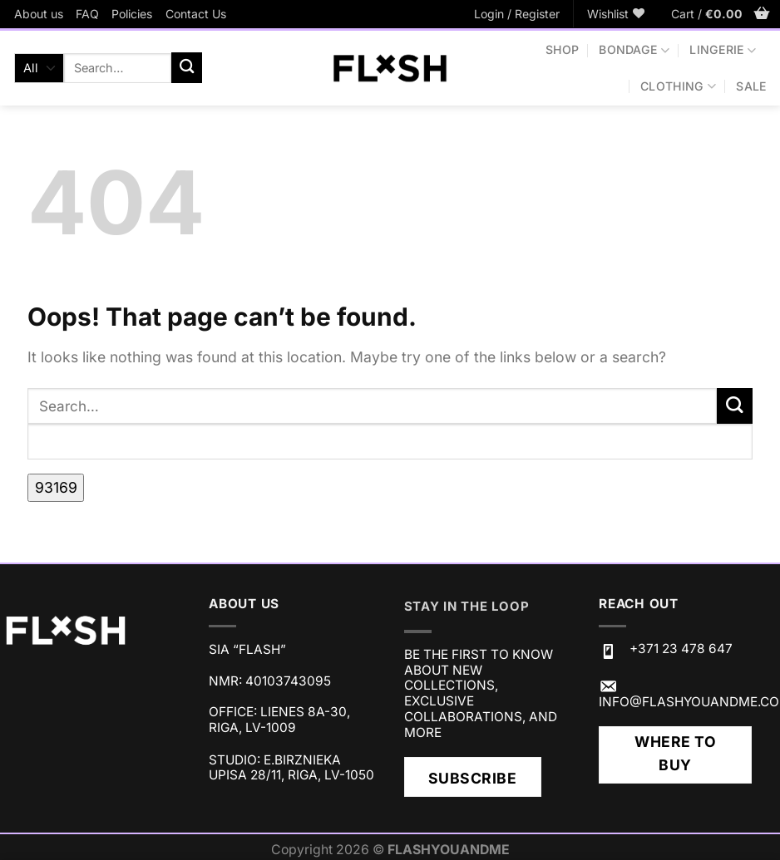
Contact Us (195, 14)
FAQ (87, 14)
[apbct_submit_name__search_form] (55, 488)
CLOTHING (678, 86)
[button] (517, 14)
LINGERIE (722, 50)
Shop (562, 49)
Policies (131, 14)
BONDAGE (634, 50)
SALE (751, 86)
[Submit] (186, 67)
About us (38, 14)
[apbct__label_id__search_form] (390, 441)
